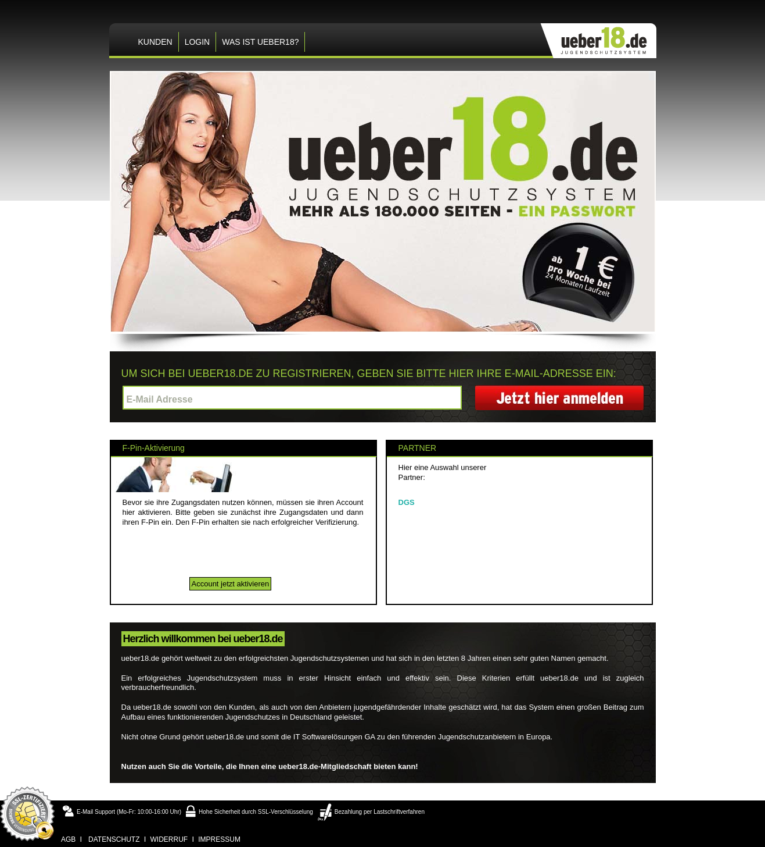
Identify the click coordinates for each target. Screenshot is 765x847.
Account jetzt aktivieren (231, 583)
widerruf (169, 839)
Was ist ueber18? (260, 42)
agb (68, 839)
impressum (219, 839)
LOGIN (197, 42)
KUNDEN (155, 42)
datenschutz (113, 839)
